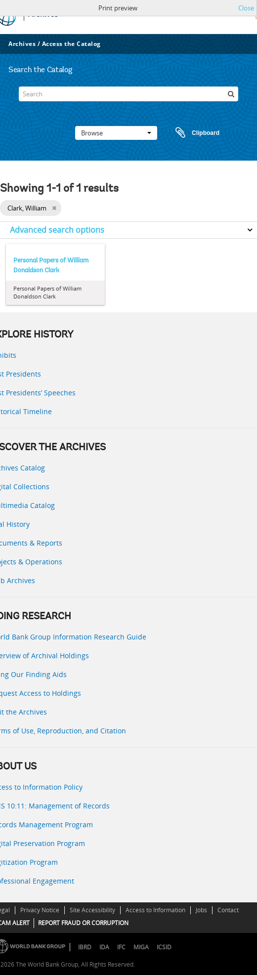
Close (246, 7)
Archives (22, 44)
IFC (121, 947)
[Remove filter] (54, 208)
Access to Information (155, 910)
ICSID (164, 947)
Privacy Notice (39, 910)
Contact (228, 910)
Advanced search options (57, 229)
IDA (104, 947)
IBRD (84, 947)
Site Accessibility (92, 910)
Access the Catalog (71, 44)
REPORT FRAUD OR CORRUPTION (83, 923)
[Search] (129, 93)
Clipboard (193, 132)
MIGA (141, 947)
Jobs (201, 910)
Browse (116, 132)
